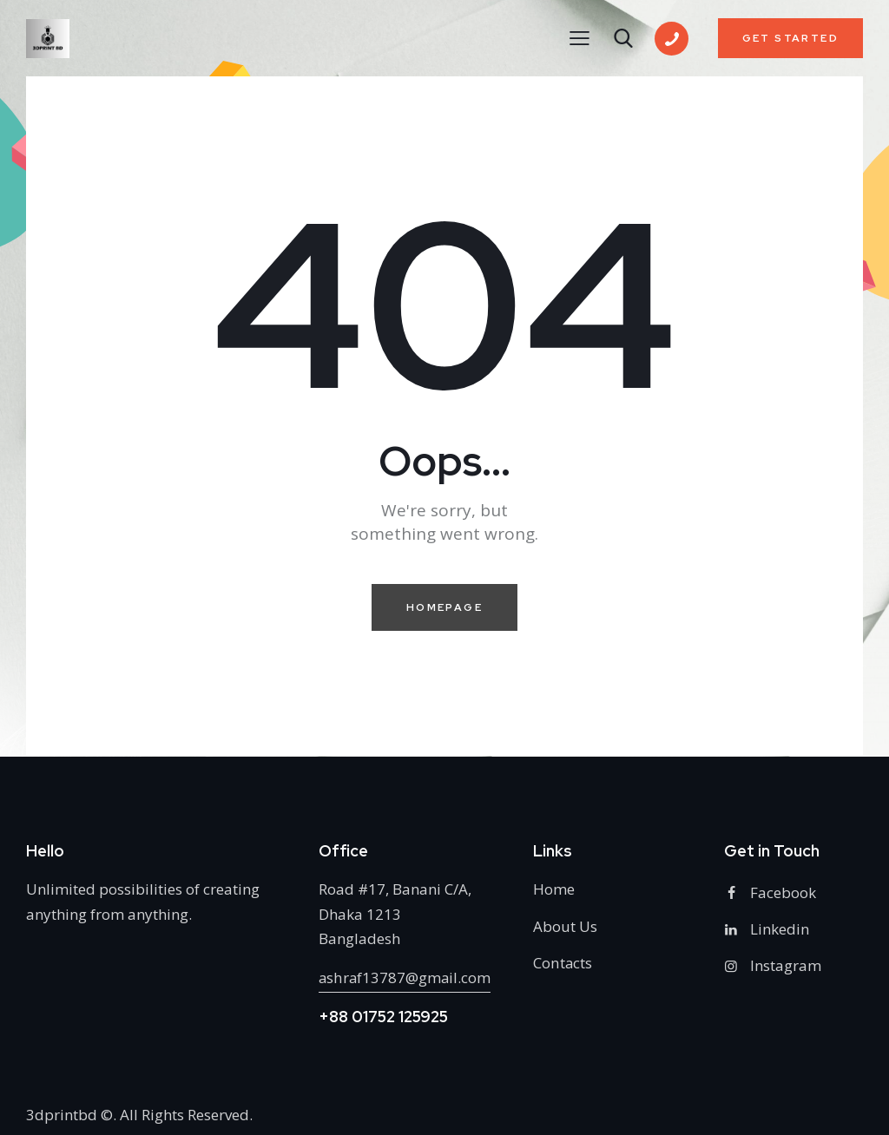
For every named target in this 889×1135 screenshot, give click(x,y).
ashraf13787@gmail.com (405, 977)
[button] (579, 37)
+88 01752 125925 (383, 1017)
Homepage (444, 607)
